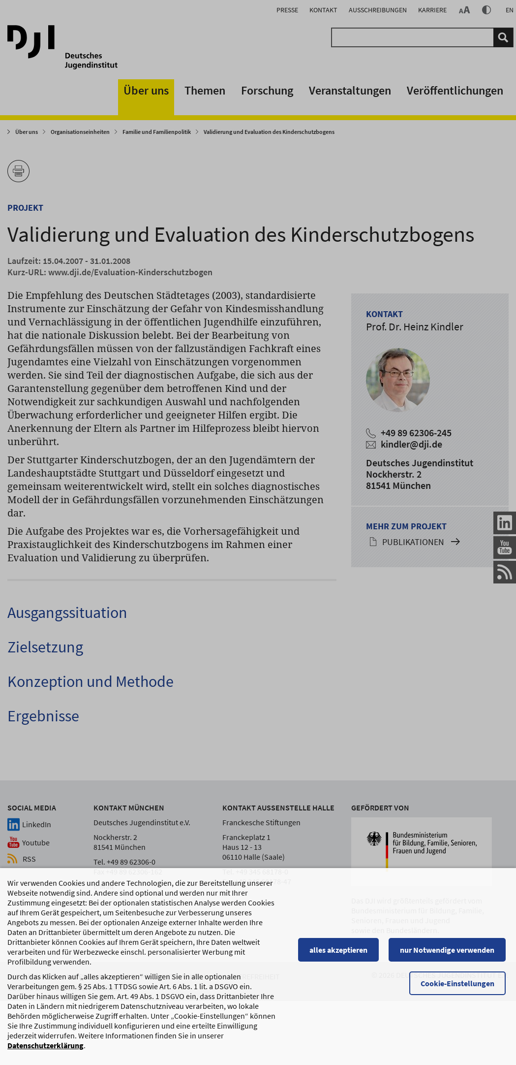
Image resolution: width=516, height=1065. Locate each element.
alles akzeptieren (341, 951)
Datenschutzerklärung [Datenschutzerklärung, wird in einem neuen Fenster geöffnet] (45, 1046)
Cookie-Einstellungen (460, 984)
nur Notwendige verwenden (450, 951)
